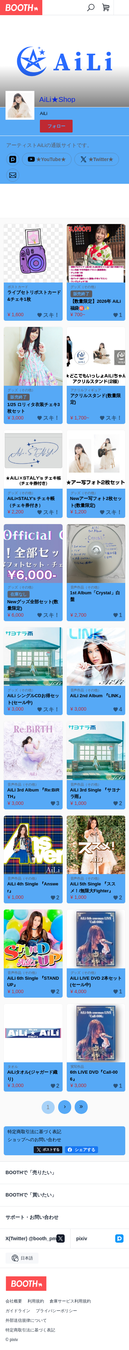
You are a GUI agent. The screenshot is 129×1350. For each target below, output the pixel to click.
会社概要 (14, 1301)
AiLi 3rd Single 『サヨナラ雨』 (95, 793)
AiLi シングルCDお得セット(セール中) (33, 699)
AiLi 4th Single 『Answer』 (32, 887)
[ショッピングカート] (106, 7)
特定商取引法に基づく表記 (30, 1330)
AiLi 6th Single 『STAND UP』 (33, 982)
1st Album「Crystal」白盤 (95, 596)
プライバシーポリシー (56, 1311)
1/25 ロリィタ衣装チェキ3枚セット (33, 408)
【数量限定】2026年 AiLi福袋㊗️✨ (95, 305)
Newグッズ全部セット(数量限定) (32, 605)
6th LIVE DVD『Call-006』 (94, 1076)
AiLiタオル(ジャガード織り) (32, 1076)
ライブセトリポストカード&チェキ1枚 (34, 296)
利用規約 (36, 1301)
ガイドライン (18, 1311)
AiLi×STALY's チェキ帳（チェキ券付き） (31, 502)
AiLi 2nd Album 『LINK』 (96, 695)
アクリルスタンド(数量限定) (95, 399)
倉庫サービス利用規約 (70, 1301)
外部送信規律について (26, 1320)
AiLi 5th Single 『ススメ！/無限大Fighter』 (93, 887)
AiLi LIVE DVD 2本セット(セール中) (96, 982)
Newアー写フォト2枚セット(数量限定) (96, 502)
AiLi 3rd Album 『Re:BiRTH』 (33, 793)
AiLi (43, 113)
